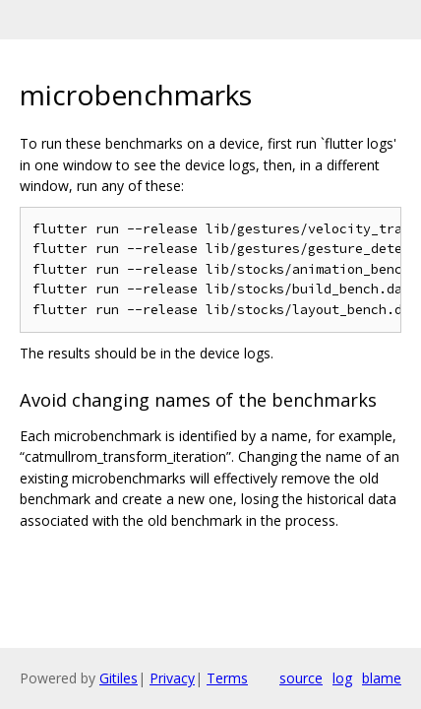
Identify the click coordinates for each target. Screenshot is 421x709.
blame (381, 678)
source (301, 678)
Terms (227, 678)
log (342, 678)
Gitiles (118, 678)
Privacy (172, 678)
